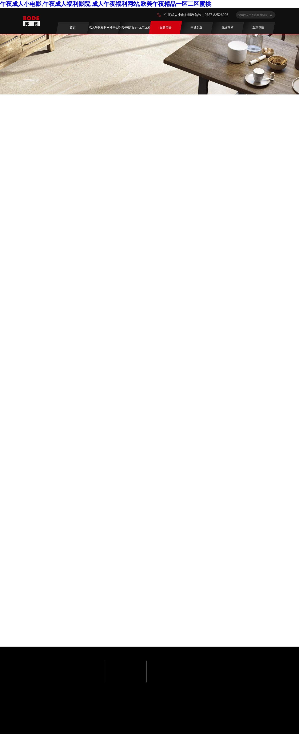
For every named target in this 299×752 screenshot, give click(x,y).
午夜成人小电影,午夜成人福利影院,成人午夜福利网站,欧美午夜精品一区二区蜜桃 (105, 4)
